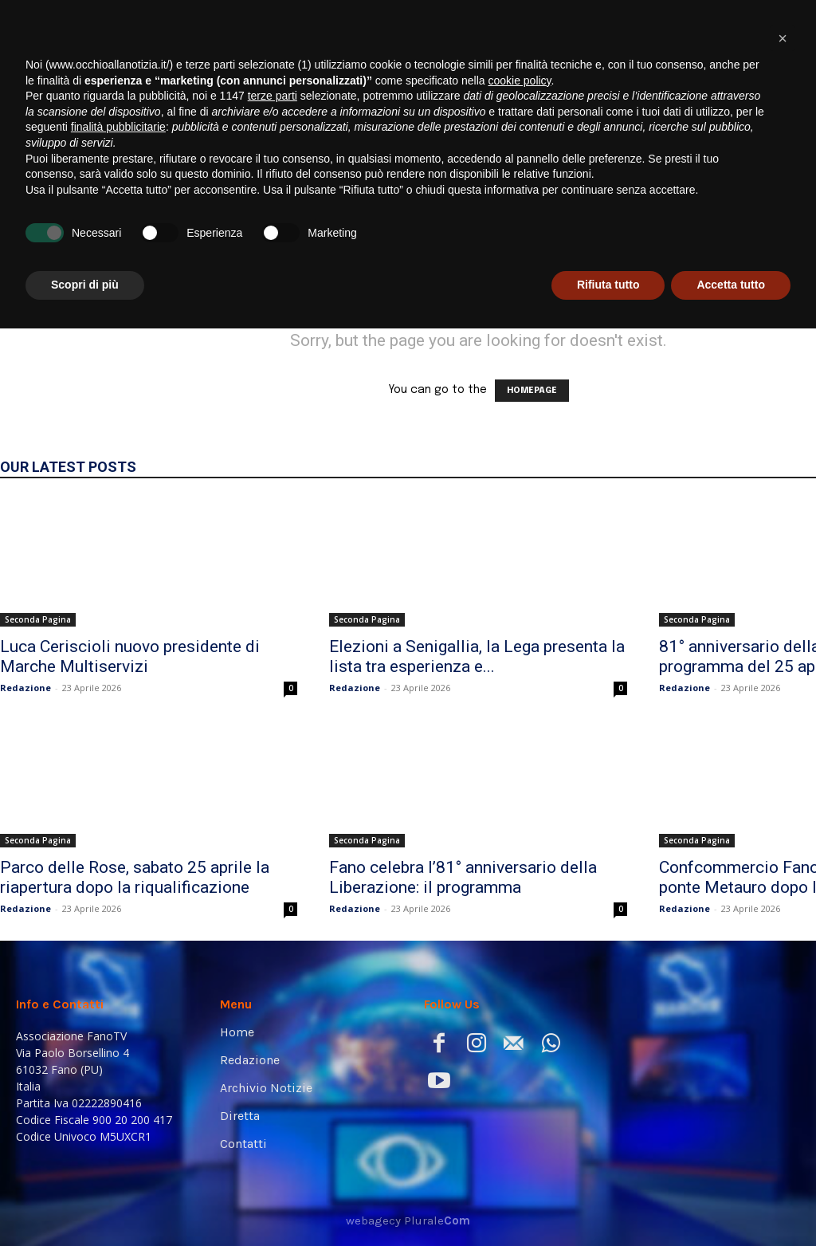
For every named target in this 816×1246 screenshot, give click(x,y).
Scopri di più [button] (85, 1202)
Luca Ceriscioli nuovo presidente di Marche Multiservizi (130, 656)
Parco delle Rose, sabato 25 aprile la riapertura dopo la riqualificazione (134, 877)
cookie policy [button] (519, 998)
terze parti (272, 1013)
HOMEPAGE (532, 390)
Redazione (25, 688)
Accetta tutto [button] (730, 1202)
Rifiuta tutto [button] (608, 1202)
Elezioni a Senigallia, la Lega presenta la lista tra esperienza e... (477, 656)
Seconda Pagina (38, 619)
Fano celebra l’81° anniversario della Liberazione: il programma (463, 877)
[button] (779, 217)
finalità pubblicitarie (118, 1044)
